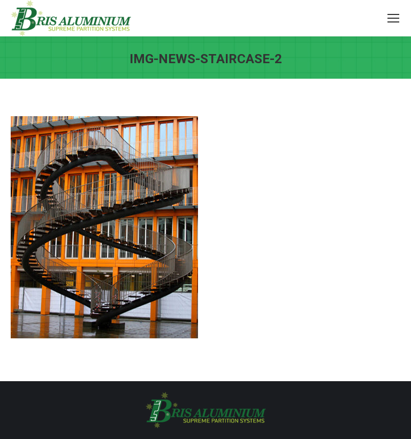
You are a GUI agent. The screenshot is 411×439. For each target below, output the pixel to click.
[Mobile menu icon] (393, 18)
